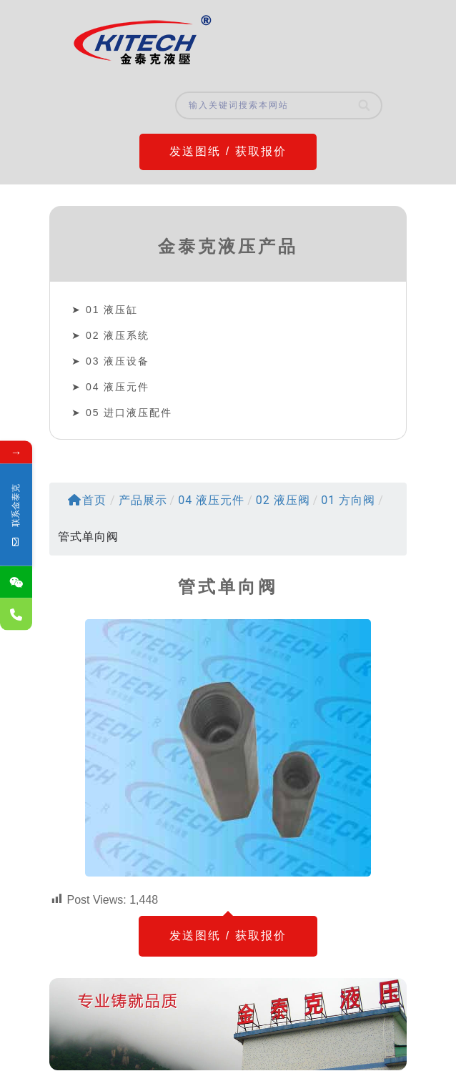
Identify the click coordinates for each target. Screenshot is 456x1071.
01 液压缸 (112, 309)
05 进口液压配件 (129, 412)
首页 (87, 500)
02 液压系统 (117, 335)
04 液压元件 (117, 387)
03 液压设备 (117, 361)
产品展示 (143, 500)
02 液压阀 (283, 500)
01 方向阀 (348, 500)
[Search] (365, 105)
